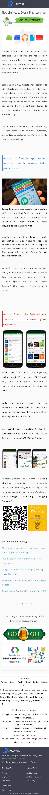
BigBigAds (6, 777)
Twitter (4, 682)
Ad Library (31, 780)
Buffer (36, 682)
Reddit (12, 682)
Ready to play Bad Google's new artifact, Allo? (24, 591)
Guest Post (6, 790)
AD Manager (32, 773)
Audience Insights (34, 777)
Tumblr (21, 682)
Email (28, 682)
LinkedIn (45, 682)
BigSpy (5, 773)
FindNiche (6, 780)
